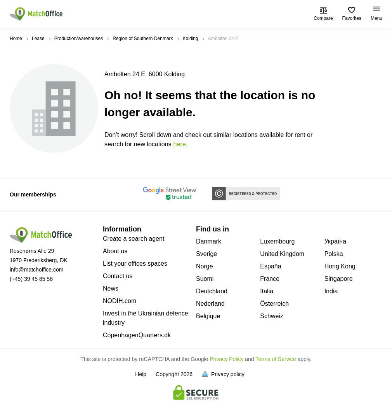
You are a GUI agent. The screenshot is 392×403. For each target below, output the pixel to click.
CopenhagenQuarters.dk (137, 335)
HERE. (180, 144)
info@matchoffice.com (36, 269)
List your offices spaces (135, 263)
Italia (266, 291)
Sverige (206, 254)
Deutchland (211, 291)
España (270, 266)
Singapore (338, 278)
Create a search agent (133, 238)
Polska (333, 254)
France (269, 278)
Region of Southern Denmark (143, 38)
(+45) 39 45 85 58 (31, 279)
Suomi (204, 278)
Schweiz (271, 316)
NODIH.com (119, 301)
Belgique (208, 316)
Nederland (210, 303)
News (110, 288)
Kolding (190, 38)
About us (115, 251)
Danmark (208, 241)
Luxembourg (277, 241)
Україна (335, 241)
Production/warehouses (78, 38)
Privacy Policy (226, 359)
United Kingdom (282, 254)
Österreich (274, 303)
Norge (204, 266)
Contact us (117, 276)
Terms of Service (275, 359)
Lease (38, 38)
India (331, 291)
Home (16, 38)
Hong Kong (340, 266)
